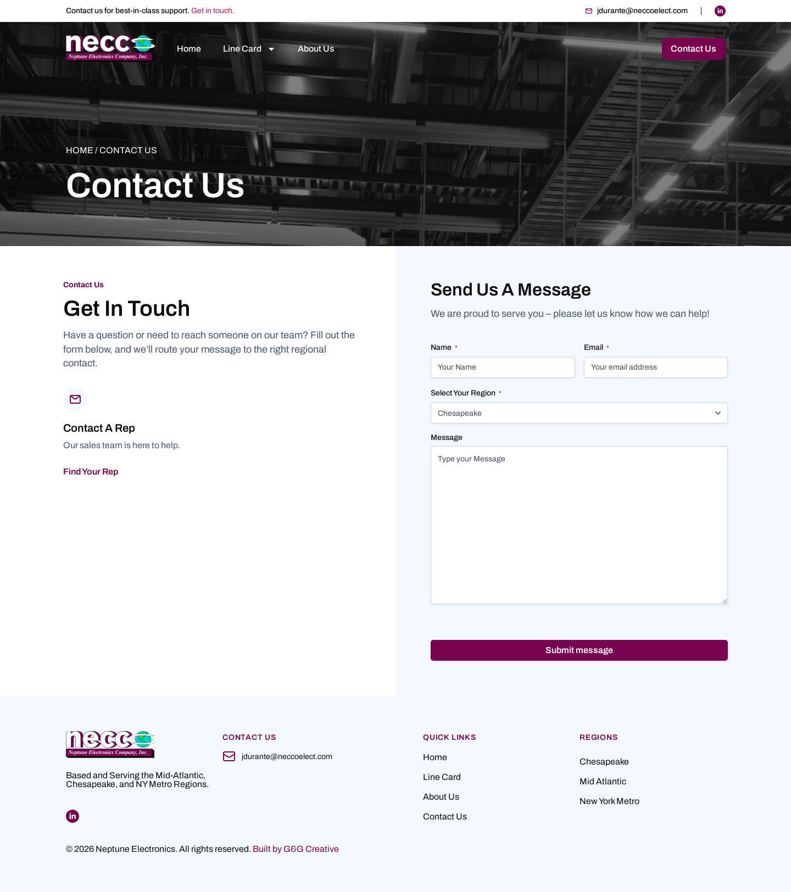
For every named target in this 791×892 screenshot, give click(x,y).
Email (596, 348)
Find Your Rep (90, 471)
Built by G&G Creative (296, 849)
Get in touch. (213, 11)
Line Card (249, 49)
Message (447, 438)
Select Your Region (466, 393)
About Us (316, 48)
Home (189, 48)
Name (444, 348)
